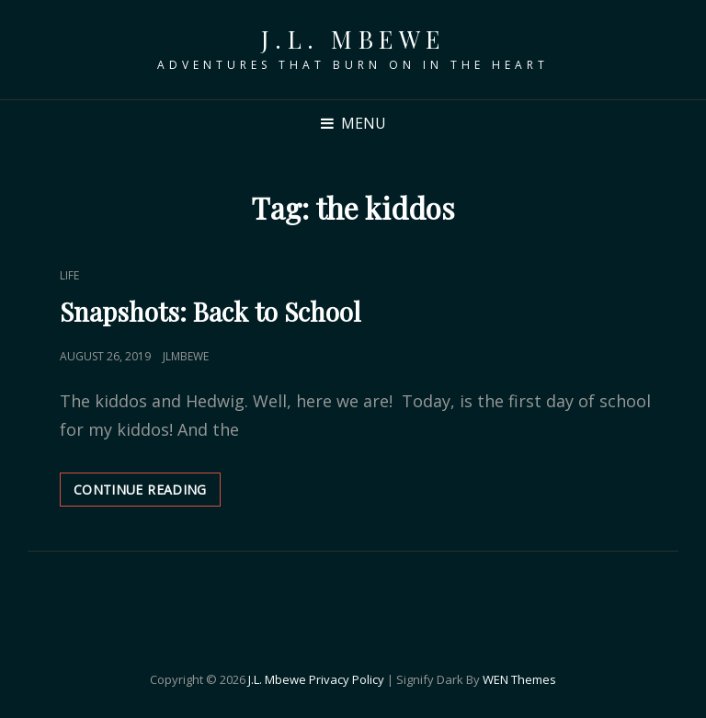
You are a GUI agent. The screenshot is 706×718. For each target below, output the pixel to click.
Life (69, 275)
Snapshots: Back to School (210, 311)
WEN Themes (519, 679)
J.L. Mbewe (353, 39)
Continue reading (147, 493)
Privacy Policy (346, 679)
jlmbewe (186, 356)
